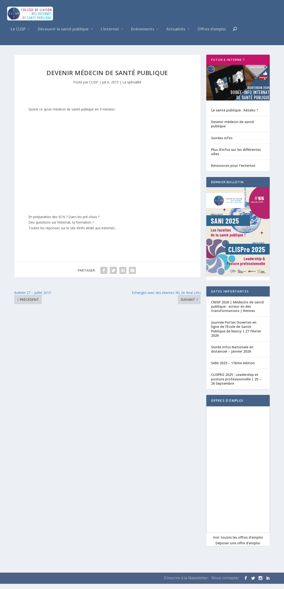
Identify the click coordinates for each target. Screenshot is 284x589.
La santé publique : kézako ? (234, 115)
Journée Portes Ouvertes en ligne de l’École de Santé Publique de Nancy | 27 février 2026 (236, 334)
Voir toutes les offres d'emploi (238, 542)
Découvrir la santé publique (63, 34)
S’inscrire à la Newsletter (186, 583)
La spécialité (131, 87)
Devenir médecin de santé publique (232, 129)
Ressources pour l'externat (233, 170)
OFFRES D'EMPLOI (227, 405)
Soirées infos (221, 143)
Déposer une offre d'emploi (238, 548)
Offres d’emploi (211, 34)
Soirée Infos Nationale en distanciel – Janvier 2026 (232, 354)
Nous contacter (225, 583)
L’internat (110, 34)
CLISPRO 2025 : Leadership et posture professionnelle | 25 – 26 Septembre (236, 384)
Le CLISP (18, 34)
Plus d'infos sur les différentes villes (236, 157)
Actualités (175, 34)
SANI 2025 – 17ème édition (233, 368)
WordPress (83, 583)
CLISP (93, 87)
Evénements (142, 34)
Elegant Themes (41, 583)
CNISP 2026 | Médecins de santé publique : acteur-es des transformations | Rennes (237, 311)
